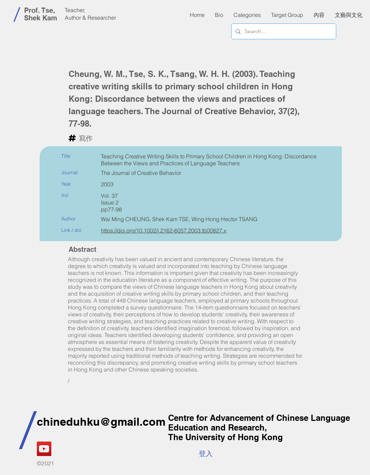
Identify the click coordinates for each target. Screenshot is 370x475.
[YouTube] (44, 449)
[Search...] (283, 31)
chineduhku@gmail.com (101, 421)
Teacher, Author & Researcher (90, 14)
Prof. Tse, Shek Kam (40, 14)
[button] (319, 14)
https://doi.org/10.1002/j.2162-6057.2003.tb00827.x (163, 230)
